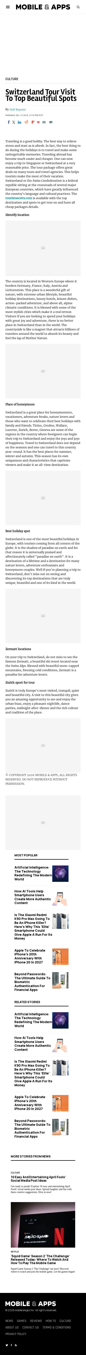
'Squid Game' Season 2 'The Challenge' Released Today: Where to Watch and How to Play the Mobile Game (40, 1259)
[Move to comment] (51, 122)
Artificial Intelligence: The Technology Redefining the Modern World (33, 873)
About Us (12, 1327)
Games (21, 1321)
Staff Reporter (18, 109)
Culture (11, 79)
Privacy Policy (15, 1334)
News (9, 1321)
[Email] (44, 122)
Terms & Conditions (57, 1327)
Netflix (15, 1252)
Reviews (36, 1321)
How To (51, 1321)
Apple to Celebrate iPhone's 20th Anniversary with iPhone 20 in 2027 (29, 956)
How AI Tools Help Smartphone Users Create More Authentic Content (32, 897)
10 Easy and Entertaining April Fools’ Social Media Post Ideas (38, 1179)
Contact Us (30, 1327)
